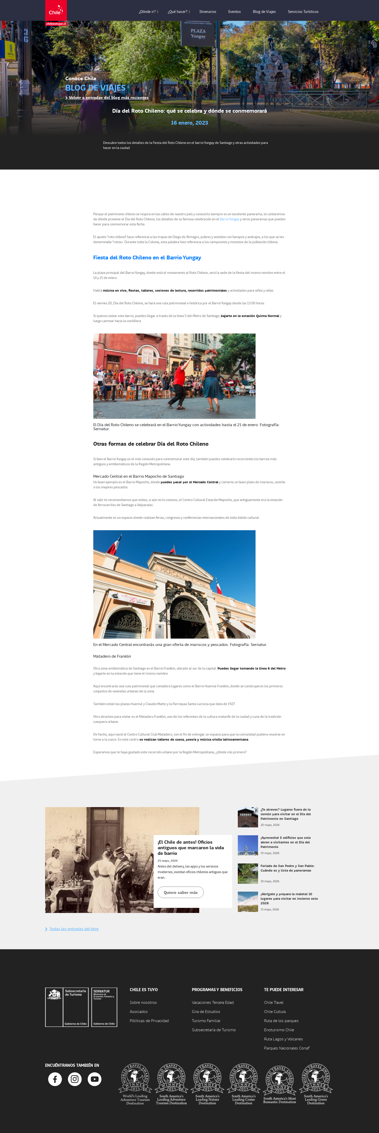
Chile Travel (273, 1002)
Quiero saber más (181, 892)
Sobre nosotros (143, 1002)
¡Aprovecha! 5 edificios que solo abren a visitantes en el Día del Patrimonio (286, 842)
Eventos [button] (238, 11)
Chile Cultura (275, 1011)
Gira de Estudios (206, 1011)
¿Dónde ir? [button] (151, 11)
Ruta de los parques (281, 1020)
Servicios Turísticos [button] (307, 11)
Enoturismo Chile (279, 1029)
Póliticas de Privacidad (149, 1020)
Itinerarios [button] (211, 11)
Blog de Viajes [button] (268, 11)
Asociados (139, 1011)
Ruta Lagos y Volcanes (283, 1038)
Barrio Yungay (229, 219)
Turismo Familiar (206, 1020)
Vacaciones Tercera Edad (213, 1002)
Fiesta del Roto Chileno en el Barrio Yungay (147, 257)
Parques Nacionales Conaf (286, 1048)
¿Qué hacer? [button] (181, 11)
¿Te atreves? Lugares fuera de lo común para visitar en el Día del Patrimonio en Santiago (286, 814)
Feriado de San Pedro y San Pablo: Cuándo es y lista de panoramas (288, 867)
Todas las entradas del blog (72, 928)
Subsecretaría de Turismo (214, 1029)
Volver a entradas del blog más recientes (107, 97)
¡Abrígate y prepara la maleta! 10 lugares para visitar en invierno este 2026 (289, 898)
